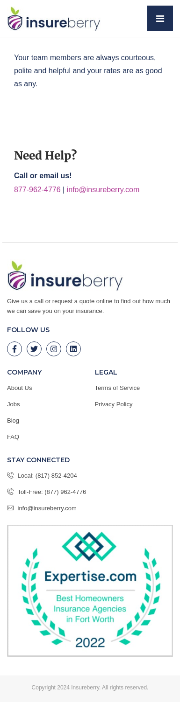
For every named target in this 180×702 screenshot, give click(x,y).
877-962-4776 (37, 190)
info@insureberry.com (103, 190)
